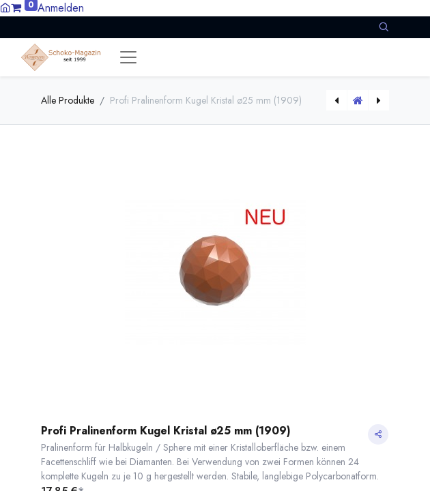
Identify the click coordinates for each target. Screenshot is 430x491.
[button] (383, 27)
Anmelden (61, 8)
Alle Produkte (67, 100)
